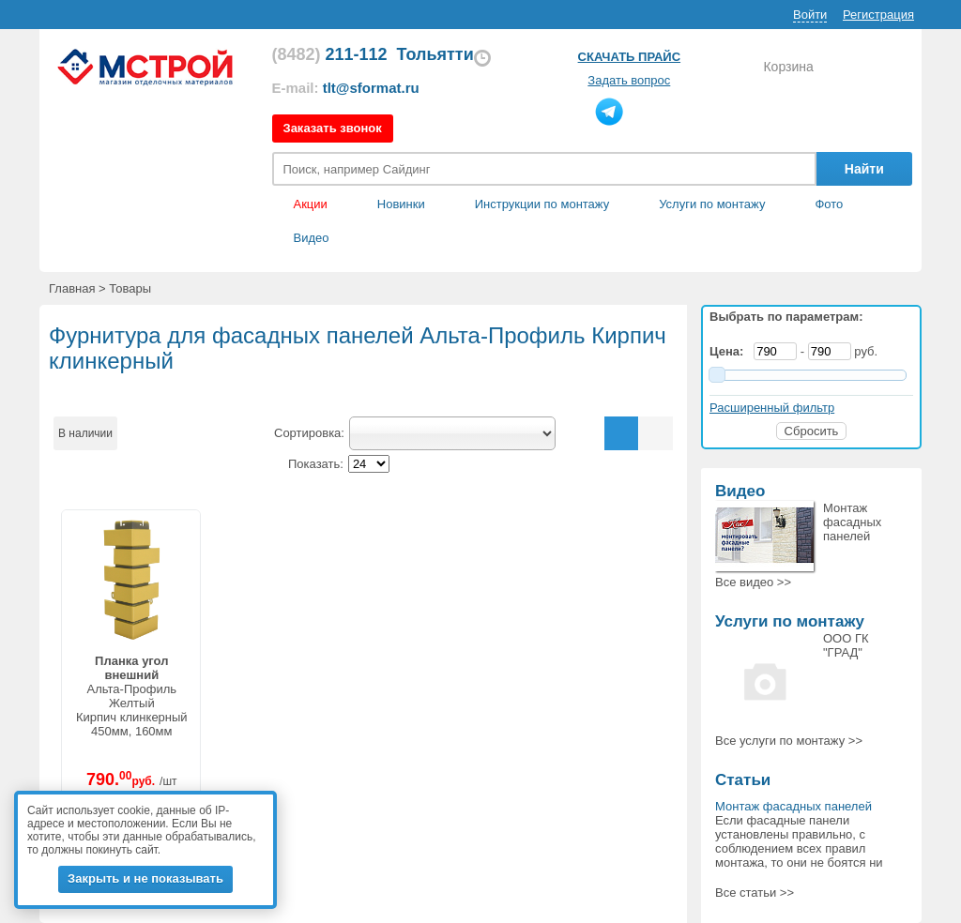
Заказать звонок (332, 128)
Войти (810, 15)
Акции (311, 204)
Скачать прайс (629, 57)
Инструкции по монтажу (542, 204)
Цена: (730, 351)
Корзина (788, 66)
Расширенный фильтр (771, 408)
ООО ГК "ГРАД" (846, 645)
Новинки (401, 204)
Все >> (753, 582)
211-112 (330, 54)
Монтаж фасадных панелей (852, 522)
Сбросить (812, 431)
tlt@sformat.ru (371, 88)
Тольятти (435, 54)
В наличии (85, 433)
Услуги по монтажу (789, 621)
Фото (829, 204)
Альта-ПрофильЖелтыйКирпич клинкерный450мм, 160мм (132, 696)
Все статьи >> (754, 892)
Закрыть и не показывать (145, 878)
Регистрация (878, 15)
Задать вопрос (628, 80)
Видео (311, 238)
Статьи (742, 780)
